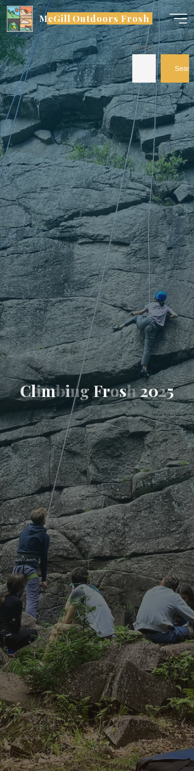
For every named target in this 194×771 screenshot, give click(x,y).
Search (143, 47)
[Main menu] (178, 18)
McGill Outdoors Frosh (94, 18)
